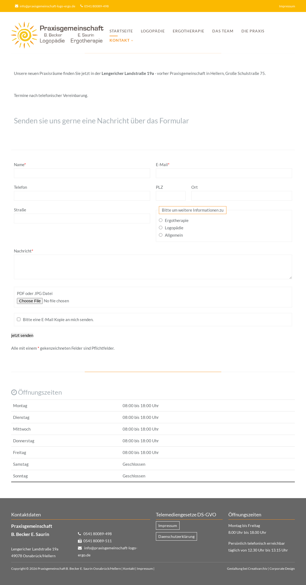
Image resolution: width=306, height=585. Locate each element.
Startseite (121, 31)
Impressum (287, 6)
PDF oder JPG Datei (35, 293)
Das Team (223, 31)
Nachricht (23, 250)
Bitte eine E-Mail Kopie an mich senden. (58, 319)
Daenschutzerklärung (176, 536)
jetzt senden (22, 335)
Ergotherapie (188, 31)
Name (20, 164)
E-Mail (162, 164)
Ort (194, 187)
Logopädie (153, 31)
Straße (20, 209)
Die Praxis (252, 31)
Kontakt (129, 568)
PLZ (159, 187)
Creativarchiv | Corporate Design (271, 568)
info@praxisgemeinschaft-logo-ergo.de (47, 6)
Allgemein (174, 235)
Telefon (20, 187)
